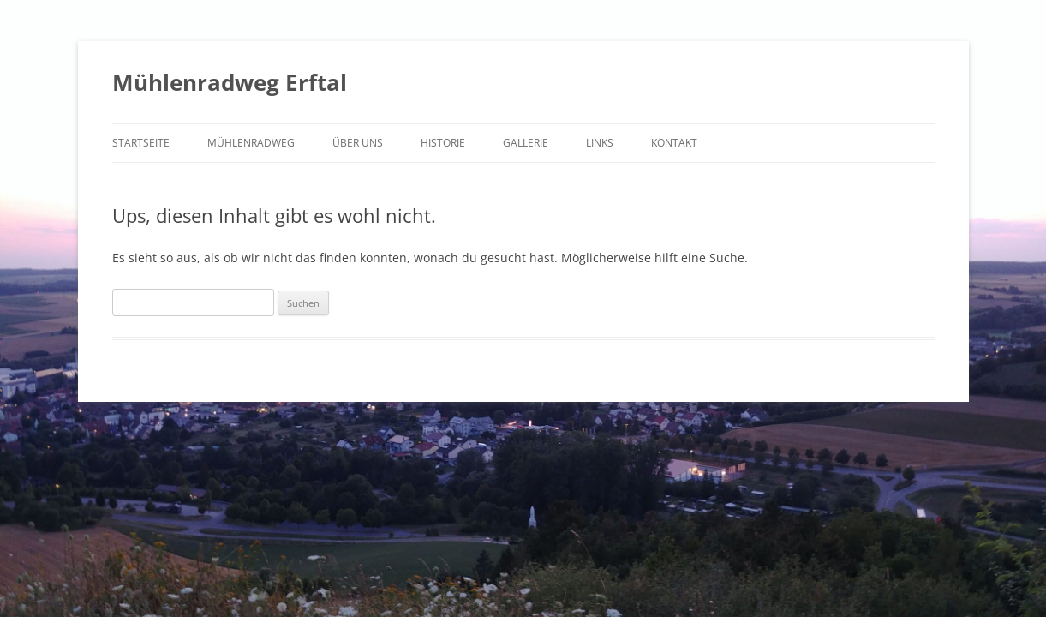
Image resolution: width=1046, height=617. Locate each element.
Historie (443, 142)
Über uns (357, 142)
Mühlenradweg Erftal (229, 82)
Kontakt (674, 142)
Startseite (141, 142)
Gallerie (525, 142)
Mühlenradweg (251, 142)
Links (599, 142)
